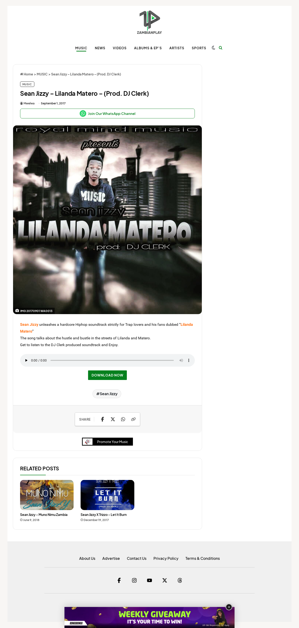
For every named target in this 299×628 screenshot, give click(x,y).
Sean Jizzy (108, 393)
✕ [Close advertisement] (229, 607)
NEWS (100, 48)
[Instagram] (134, 580)
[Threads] (180, 580)
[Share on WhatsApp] (123, 419)
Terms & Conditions (202, 558)
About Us (87, 558)
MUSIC (81, 48)
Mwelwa (29, 103)
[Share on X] (112, 419)
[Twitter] (165, 580)
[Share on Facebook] (102, 419)
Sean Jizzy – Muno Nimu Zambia (44, 515)
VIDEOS (120, 48)
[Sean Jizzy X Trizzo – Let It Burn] (107, 495)
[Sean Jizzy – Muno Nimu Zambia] (47, 495)
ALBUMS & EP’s (148, 48)
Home (26, 74)
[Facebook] (119, 580)
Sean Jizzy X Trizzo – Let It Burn (104, 515)
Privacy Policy (165, 558)
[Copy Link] (133, 419)
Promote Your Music (106, 442)
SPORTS (199, 48)
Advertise (111, 558)
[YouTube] (149, 580)
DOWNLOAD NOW (107, 375)
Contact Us (136, 558)
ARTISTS (176, 48)
